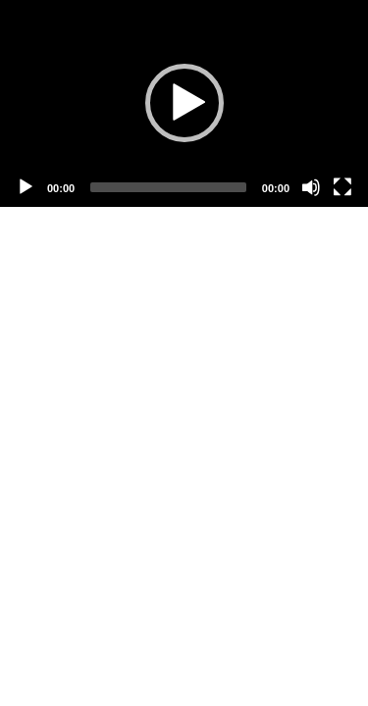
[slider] (168, 187)
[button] (184, 103)
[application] (184, 103)
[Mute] (311, 187)
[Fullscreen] (342, 187)
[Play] (25, 187)
